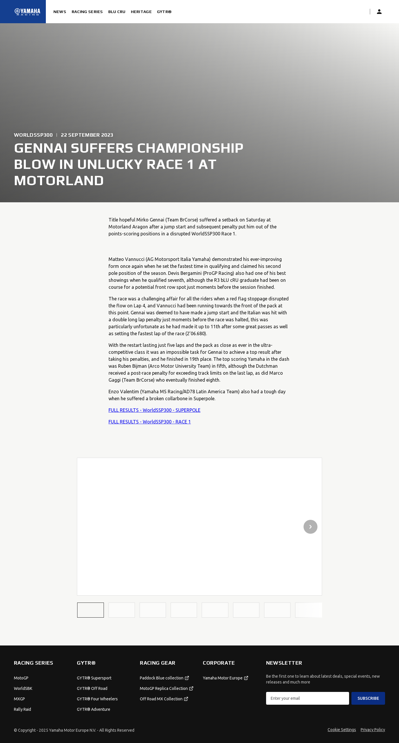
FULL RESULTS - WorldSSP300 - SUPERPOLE (155, 410)
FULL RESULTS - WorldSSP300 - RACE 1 (150, 421)
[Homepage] (27, 11)
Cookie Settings (342, 729)
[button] (90, 610)
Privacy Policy (373, 729)
